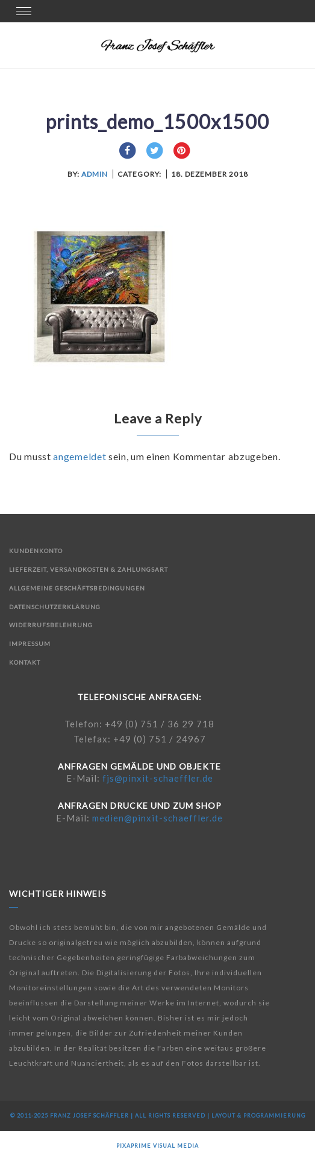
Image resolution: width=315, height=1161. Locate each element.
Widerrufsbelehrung (51, 624)
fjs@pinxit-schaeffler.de (157, 778)
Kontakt (24, 662)
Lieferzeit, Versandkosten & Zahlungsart (88, 569)
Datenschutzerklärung (55, 606)
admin (94, 174)
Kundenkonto (36, 550)
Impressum (30, 643)
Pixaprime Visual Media (157, 1145)
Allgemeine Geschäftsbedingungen (77, 588)
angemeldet (79, 456)
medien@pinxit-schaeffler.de (157, 817)
